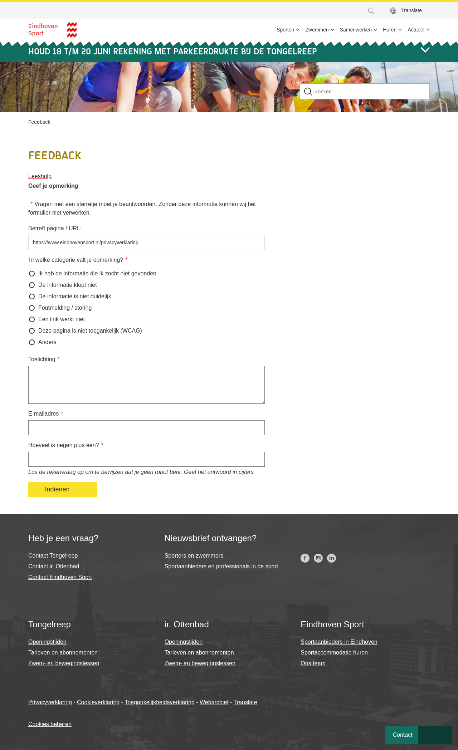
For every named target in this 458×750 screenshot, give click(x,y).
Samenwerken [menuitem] (356, 30)
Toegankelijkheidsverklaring (160, 702)
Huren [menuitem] (389, 30)
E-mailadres (43, 414)
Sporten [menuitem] (285, 30)
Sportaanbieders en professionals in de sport (221, 566)
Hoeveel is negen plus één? (63, 445)
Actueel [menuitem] (416, 30)
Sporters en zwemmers (194, 556)
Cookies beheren (50, 724)
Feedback (39, 122)
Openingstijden (47, 642)
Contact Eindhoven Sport (60, 577)
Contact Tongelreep (53, 556)
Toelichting (41, 359)
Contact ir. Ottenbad (53, 566)
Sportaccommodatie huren (334, 652)
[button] (373, 10)
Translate (411, 10)
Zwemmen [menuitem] (316, 30)
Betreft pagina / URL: (55, 228)
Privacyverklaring (50, 702)
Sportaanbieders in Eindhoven (339, 642)
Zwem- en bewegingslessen (63, 663)
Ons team (313, 663)
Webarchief (214, 702)
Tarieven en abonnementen (63, 652)
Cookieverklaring (98, 702)
